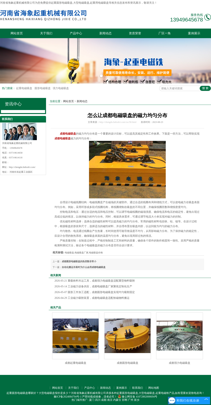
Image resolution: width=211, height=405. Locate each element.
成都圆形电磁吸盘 (127, 362)
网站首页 (17, 33)
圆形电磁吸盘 (43, 88)
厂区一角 (164, 33)
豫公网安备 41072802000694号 (137, 396)
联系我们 (137, 387)
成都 (103, 399)
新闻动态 (105, 33)
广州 (130, 399)
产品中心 (76, 33)
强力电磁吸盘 (61, 88)
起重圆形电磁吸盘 (62, 2)
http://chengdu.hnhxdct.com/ (22, 167)
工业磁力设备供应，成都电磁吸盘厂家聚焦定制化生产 (93, 286)
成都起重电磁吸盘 (75, 362)
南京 (110, 399)
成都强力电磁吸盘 (179, 362)
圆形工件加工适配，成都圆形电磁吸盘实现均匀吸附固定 (94, 292)
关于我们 (46, 33)
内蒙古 (117, 399)
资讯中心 (13, 104)
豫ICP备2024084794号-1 (68, 396)
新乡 (136, 399)
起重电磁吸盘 (24, 88)
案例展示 (194, 33)
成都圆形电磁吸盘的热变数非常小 (79, 261)
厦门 (91, 399)
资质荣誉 (135, 33)
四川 (98, 399)
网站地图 (153, 387)
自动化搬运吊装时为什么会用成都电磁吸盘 (83, 267)
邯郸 (124, 399)
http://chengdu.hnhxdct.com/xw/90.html (117, 122)
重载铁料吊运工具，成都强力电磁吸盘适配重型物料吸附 (94, 280)
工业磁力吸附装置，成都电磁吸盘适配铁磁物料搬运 (91, 298)
